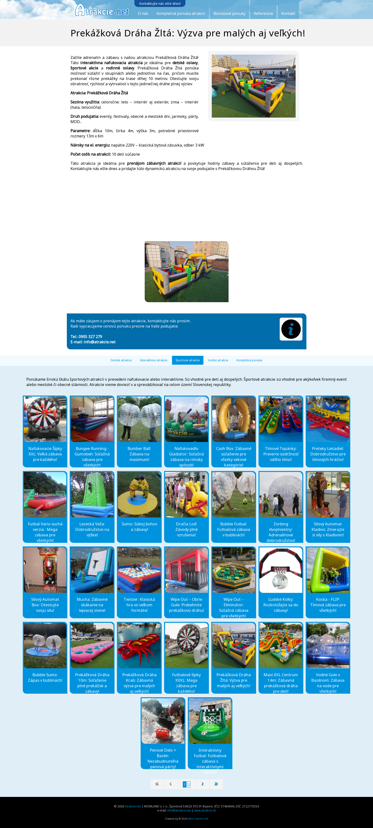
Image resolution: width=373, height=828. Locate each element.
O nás (143, 13)
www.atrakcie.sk (205, 810)
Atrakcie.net (133, 806)
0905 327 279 (90, 336)
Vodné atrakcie (218, 360)
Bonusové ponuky (229, 13)
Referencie (263, 13)
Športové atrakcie (188, 360)
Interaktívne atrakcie (153, 360)
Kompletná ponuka (249, 360)
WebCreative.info (198, 818)
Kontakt (288, 13)
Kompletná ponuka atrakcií (180, 13)
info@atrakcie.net (99, 342)
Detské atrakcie (121, 360)
